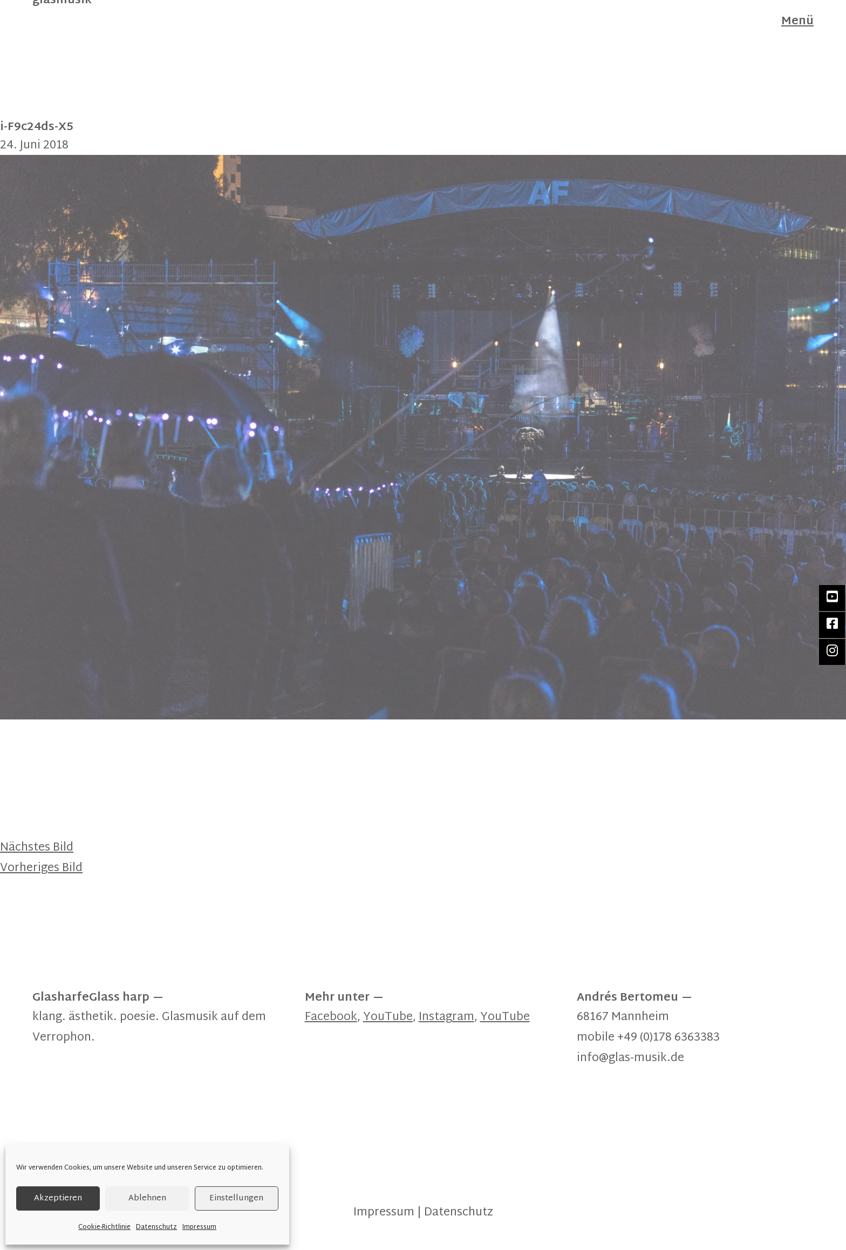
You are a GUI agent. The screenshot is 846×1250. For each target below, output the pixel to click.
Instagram (446, 1017)
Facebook (331, 1017)
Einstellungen (236, 1198)
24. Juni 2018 (34, 145)
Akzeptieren (58, 1198)
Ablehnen (147, 1198)
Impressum (199, 1227)
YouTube (388, 1017)
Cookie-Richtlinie (104, 1227)
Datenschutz (156, 1227)
